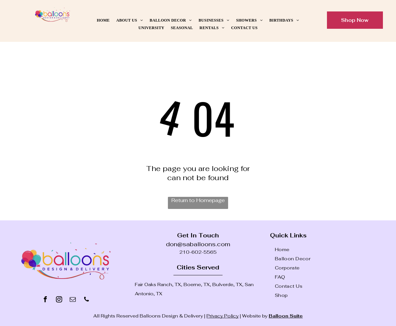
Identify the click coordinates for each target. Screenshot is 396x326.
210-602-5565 (198, 252)
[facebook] (45, 300)
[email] (73, 300)
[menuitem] (103, 20)
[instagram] (59, 300)
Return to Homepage (198, 200)
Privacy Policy (223, 316)
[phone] (86, 300)
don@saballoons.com (198, 244)
